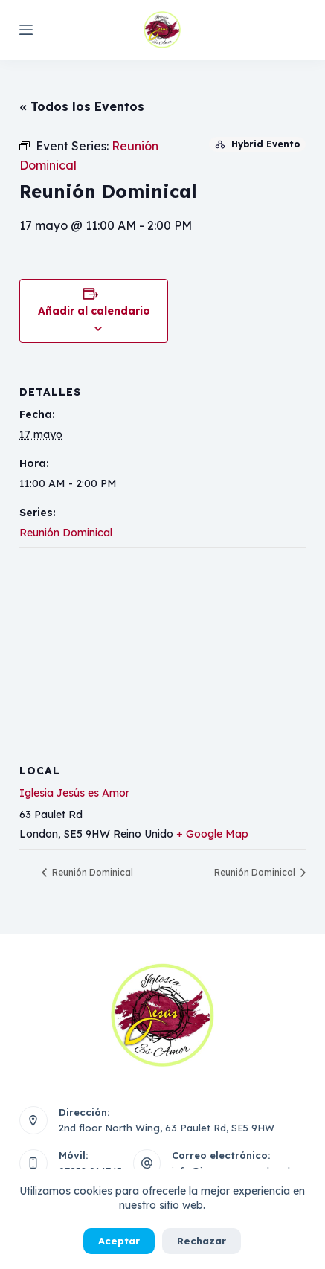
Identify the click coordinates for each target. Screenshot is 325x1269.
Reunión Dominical (65, 532)
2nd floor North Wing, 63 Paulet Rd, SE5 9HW (166, 1128)
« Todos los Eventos (81, 106)
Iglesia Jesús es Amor (74, 793)
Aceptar (119, 1241)
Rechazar (201, 1241)
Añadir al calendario (94, 311)
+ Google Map (212, 834)
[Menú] (26, 29)
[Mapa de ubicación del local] (162, 655)
